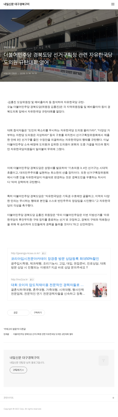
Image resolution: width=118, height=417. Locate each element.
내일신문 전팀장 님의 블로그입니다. (27, 362)
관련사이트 (9, 397)
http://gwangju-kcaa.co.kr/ (25, 253)
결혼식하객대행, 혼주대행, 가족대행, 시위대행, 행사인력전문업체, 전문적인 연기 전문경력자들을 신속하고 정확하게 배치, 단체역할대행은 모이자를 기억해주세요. (48, 292)
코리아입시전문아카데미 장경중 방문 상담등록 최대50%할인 (55, 258)
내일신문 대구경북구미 (17, 4)
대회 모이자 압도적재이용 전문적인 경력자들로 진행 (47, 285)
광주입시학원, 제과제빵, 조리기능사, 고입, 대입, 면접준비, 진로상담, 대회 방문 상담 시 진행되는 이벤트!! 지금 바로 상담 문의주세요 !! (58, 265)
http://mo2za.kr (19, 279)
